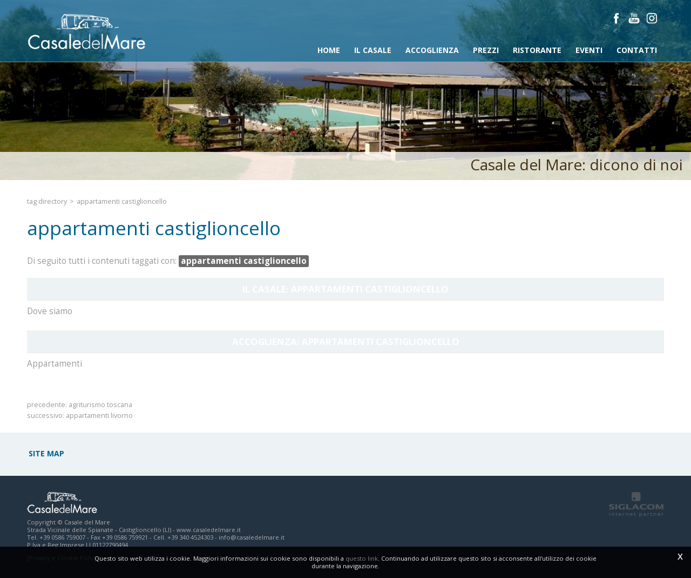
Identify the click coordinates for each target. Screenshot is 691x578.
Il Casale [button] (372, 50)
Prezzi (486, 50)
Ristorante (537, 50)
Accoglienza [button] (432, 50)
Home (328, 50)
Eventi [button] (588, 50)
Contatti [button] (637, 50)
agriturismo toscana (100, 404)
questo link (362, 558)
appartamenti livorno (99, 415)
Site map (46, 453)
